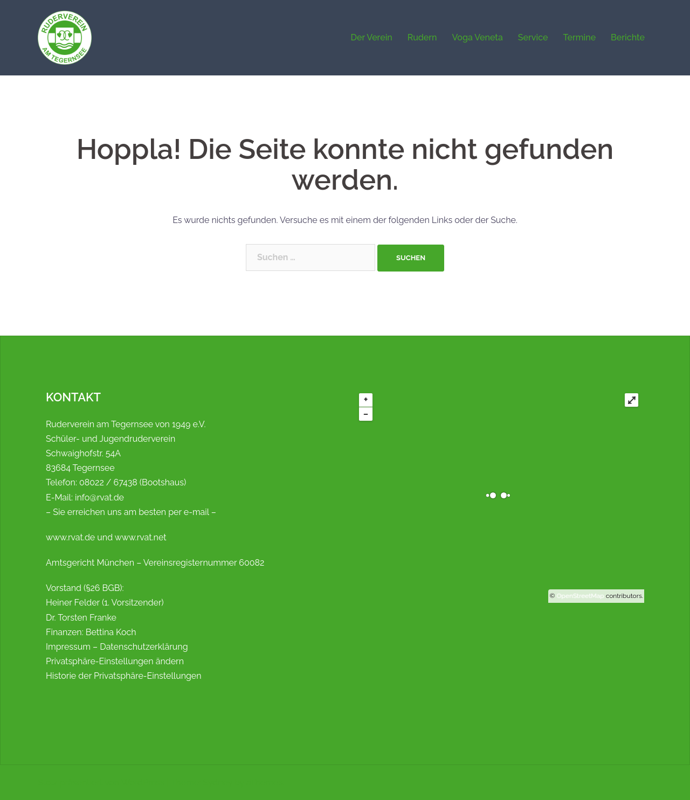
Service (533, 37)
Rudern (422, 37)
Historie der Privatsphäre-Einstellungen (124, 676)
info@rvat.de (99, 497)
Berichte (628, 37)
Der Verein (371, 37)
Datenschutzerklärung (144, 647)
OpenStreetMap (580, 596)
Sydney (217, 782)
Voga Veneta (477, 37)
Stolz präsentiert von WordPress (101, 782)
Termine (579, 37)
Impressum (68, 647)
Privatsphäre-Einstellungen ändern (115, 661)
